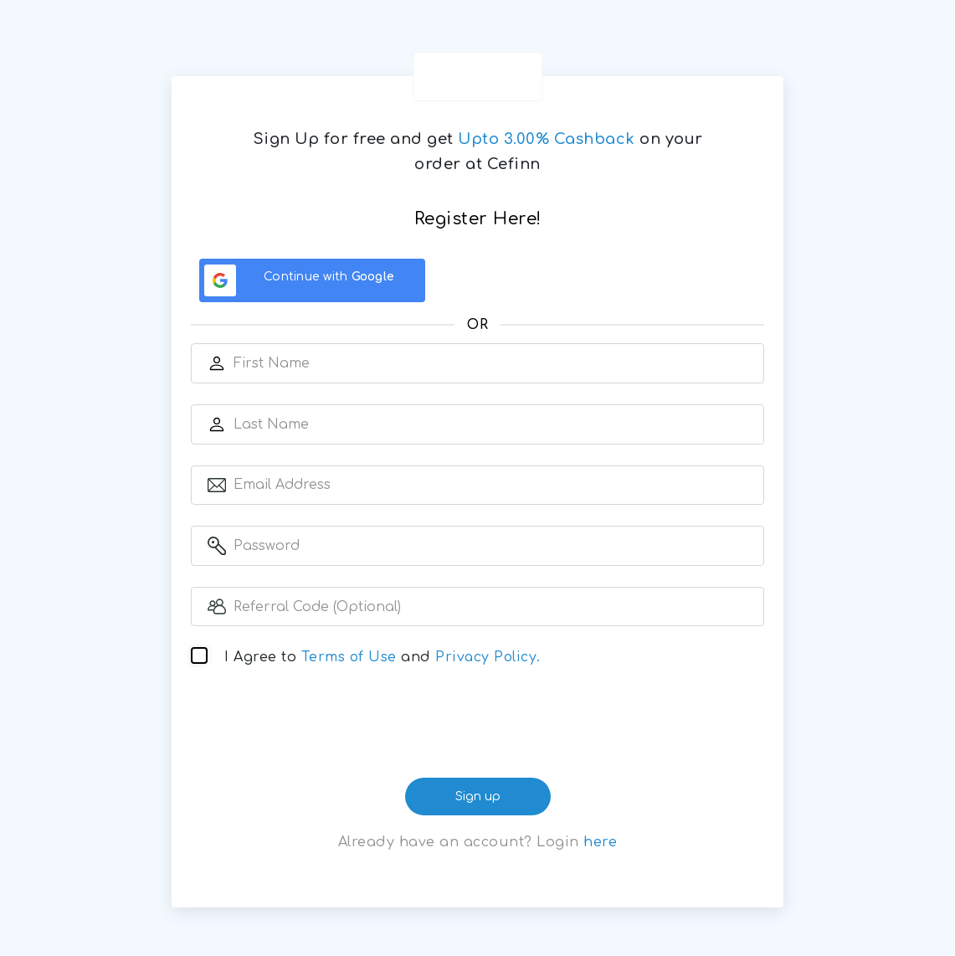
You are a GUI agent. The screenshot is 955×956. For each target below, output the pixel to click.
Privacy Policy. (491, 658)
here (600, 843)
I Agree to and (384, 658)
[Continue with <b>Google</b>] (312, 280)
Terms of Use (350, 658)
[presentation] (478, 729)
